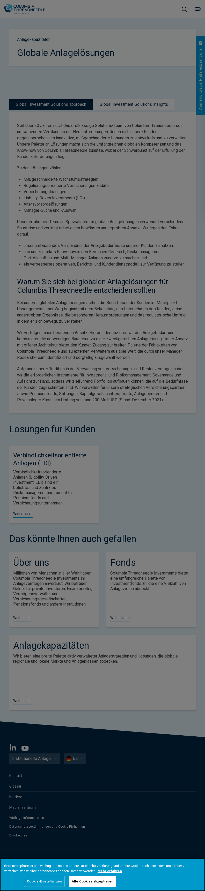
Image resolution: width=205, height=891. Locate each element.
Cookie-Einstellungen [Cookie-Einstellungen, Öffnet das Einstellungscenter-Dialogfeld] (44, 881)
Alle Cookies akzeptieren (92, 881)
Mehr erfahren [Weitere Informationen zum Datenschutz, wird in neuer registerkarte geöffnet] (110, 871)
